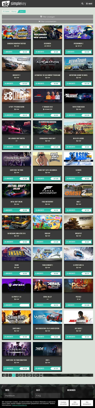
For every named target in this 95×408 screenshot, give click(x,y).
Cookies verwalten (63, 403)
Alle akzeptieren (87, 403)
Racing (14, 11)
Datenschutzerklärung (19, 405)
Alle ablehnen (75, 403)
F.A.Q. (38, 395)
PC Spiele (6, 11)
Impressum (10, 395)
